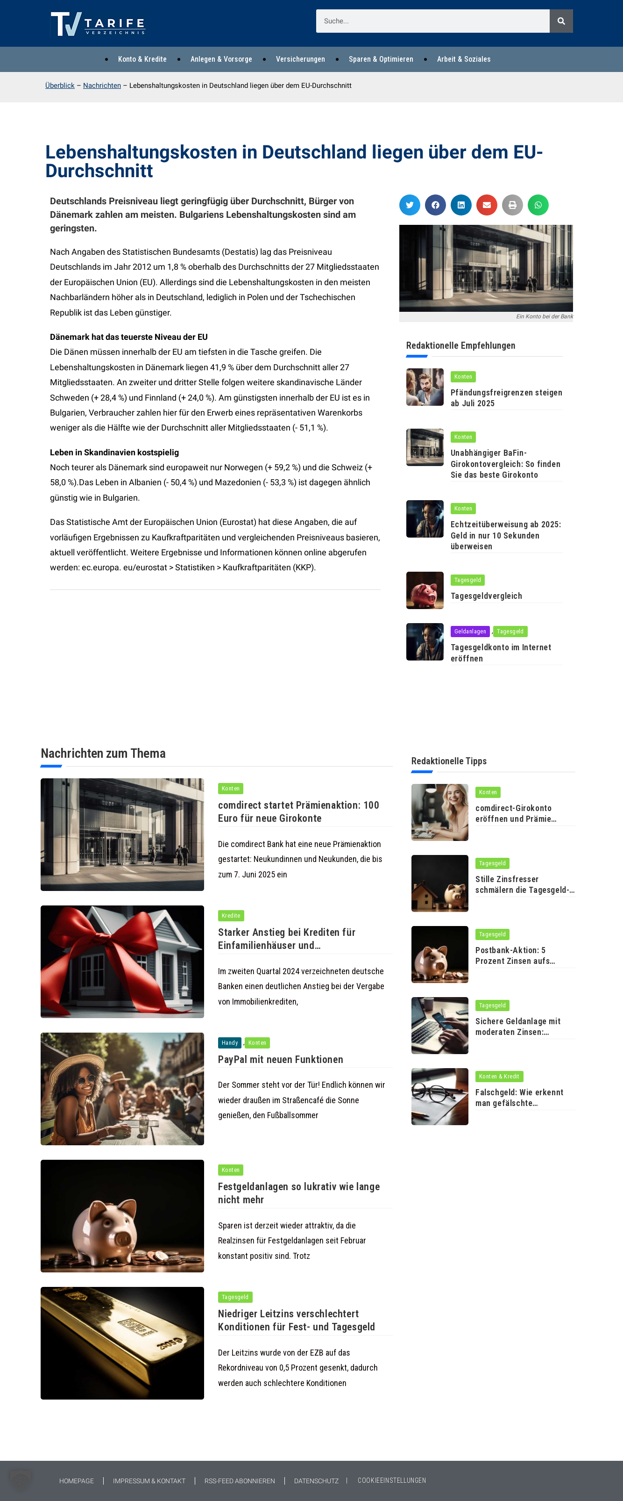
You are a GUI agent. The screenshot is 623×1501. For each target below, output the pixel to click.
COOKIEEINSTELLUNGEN (392, 1480)
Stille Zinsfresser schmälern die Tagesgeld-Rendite (522, 890)
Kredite (231, 915)
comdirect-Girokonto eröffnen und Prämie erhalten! (513, 819)
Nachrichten (102, 85)
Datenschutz (316, 1481)
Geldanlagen (470, 631)
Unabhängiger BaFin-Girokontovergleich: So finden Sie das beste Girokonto (505, 464)
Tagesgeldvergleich (487, 596)
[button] (409, 204)
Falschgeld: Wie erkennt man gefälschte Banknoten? (519, 1103)
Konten (463, 376)
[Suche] (561, 21)
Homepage (76, 1481)
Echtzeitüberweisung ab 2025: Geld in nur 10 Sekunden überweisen (506, 535)
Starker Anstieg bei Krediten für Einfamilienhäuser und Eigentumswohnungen (288, 945)
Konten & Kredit (499, 1076)
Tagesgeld (467, 579)
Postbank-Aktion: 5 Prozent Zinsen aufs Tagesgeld (512, 961)
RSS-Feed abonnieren (240, 1481)
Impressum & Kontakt (149, 1481)
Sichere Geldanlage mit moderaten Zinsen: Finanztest (517, 1032)
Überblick (60, 85)
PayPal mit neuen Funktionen (281, 1059)
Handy (230, 1042)
